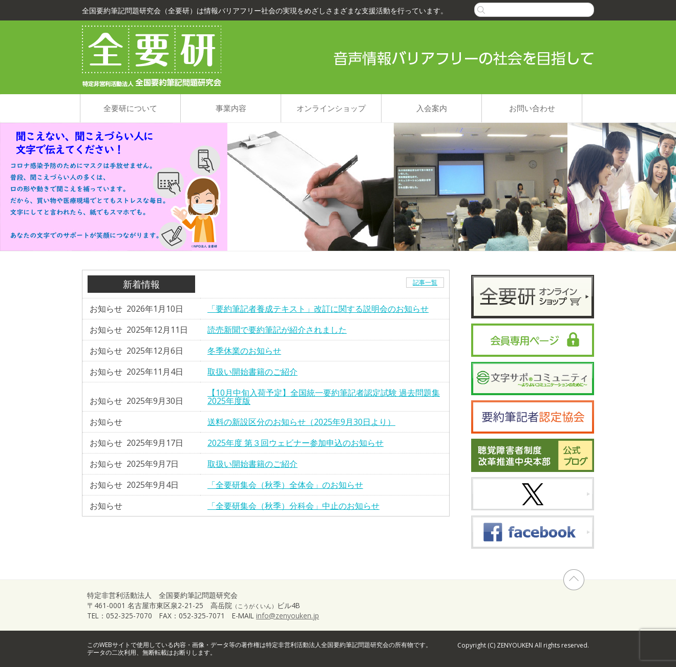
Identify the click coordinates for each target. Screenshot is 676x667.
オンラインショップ (331, 108)
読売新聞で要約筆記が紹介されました (277, 330)
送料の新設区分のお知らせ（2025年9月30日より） (301, 422)
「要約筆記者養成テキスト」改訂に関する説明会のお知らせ (318, 309)
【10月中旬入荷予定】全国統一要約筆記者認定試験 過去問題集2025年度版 (323, 397)
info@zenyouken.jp (287, 615)
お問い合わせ (532, 108)
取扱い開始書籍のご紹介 (252, 372)
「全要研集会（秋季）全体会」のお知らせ (285, 485)
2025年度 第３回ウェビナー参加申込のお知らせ (295, 443)
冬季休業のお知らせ (244, 351)
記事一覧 (425, 282)
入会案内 (431, 108)
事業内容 (231, 108)
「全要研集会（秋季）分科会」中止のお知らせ (293, 506)
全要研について (130, 108)
